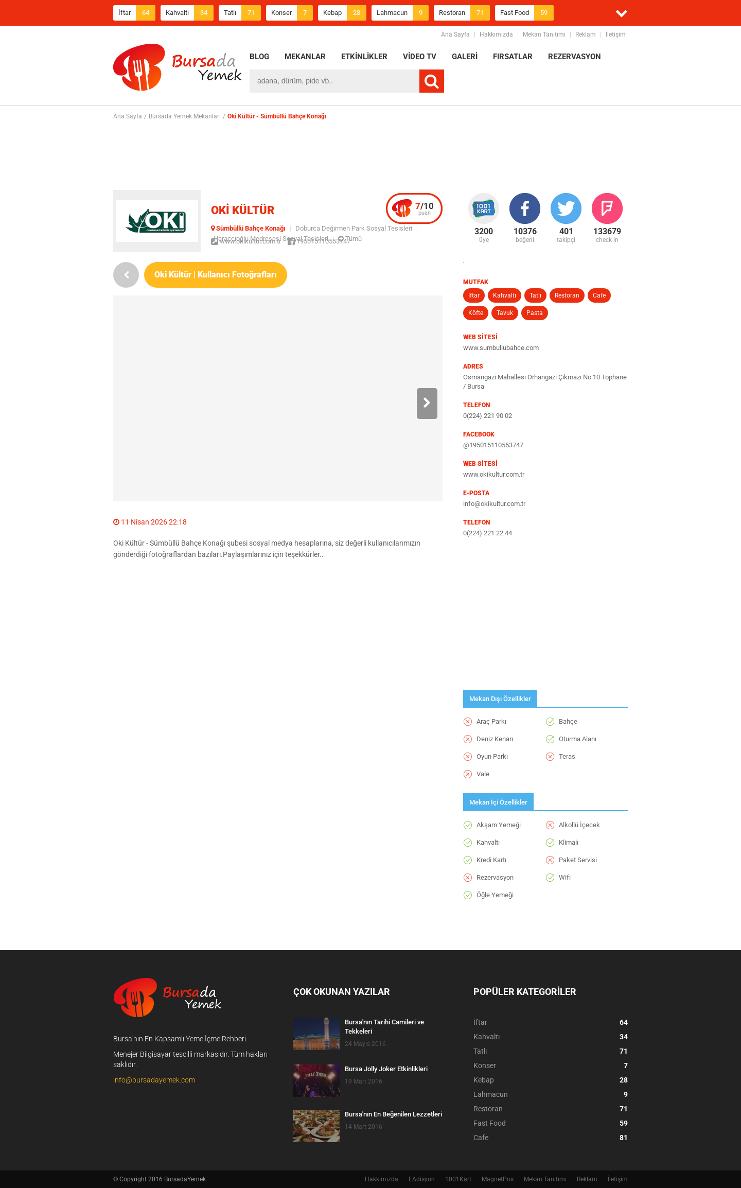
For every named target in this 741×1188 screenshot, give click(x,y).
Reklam (585, 34)
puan (425, 208)
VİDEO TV (419, 56)
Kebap (344, 13)
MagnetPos (498, 1179)
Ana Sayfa (455, 34)
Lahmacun (403, 13)
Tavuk (505, 313)
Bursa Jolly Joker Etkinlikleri (386, 1069)
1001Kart (458, 1179)
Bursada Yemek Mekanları (185, 116)
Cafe (599, 295)
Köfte (475, 313)
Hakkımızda (496, 34)
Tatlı (242, 13)
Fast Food (527, 13)
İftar (136, 13)
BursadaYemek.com (177, 69)
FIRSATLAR (513, 56)
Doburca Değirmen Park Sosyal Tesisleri (353, 228)
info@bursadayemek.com (154, 1080)
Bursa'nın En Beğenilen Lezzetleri (393, 1114)
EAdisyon (422, 1179)
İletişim (616, 34)
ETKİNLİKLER (364, 56)
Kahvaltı (190, 13)
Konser (292, 13)
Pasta (534, 313)
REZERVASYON (574, 56)
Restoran (464, 13)
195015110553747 (319, 241)
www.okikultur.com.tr (246, 241)
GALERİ (465, 56)
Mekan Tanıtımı (544, 34)
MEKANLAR (305, 56)
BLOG (259, 56)
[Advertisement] (370, 155)
